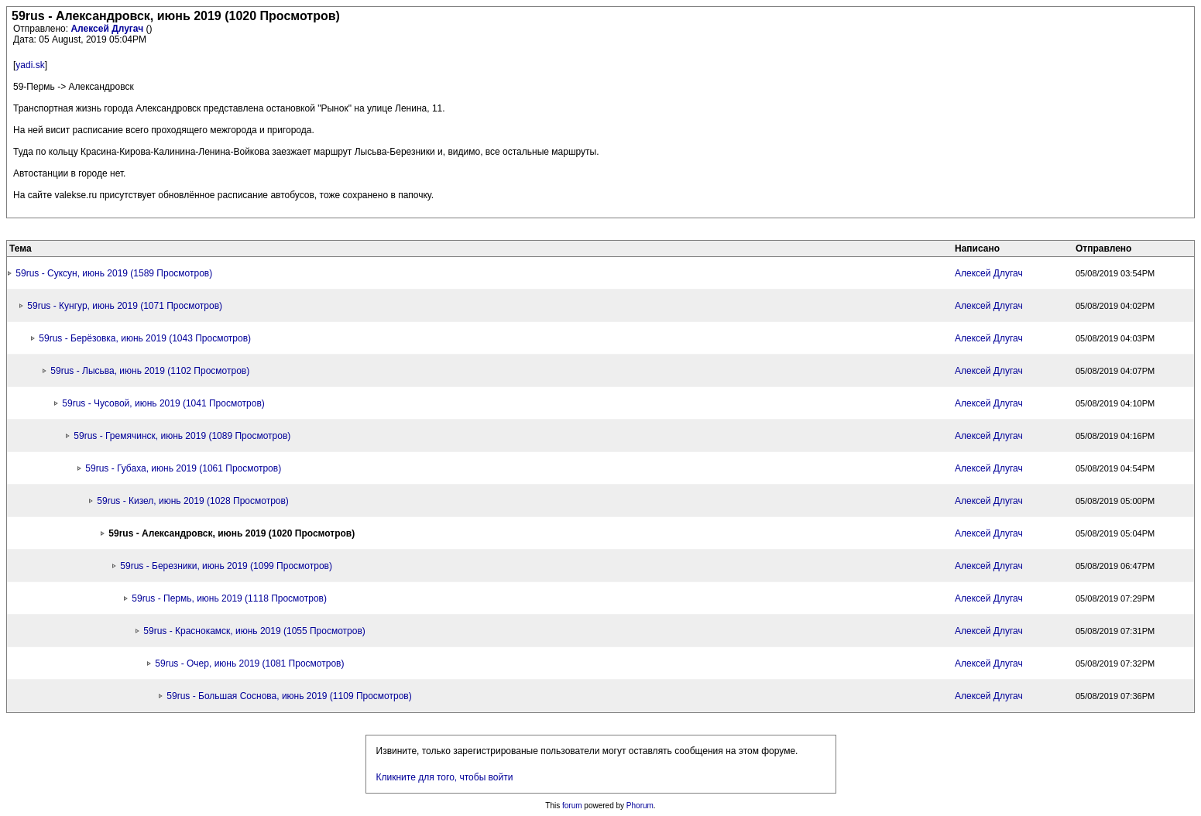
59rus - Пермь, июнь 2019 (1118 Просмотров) (229, 598)
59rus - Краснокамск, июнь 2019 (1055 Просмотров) (254, 631)
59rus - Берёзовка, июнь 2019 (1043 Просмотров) (145, 338)
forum (572, 805)
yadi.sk (29, 65)
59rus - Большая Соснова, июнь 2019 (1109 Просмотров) (288, 696)
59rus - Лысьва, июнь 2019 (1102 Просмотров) (149, 370)
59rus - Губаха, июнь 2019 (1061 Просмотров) (183, 468)
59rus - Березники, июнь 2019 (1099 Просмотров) (226, 566)
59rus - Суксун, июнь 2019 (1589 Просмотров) (113, 273)
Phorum (640, 805)
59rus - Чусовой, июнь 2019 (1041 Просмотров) (163, 403)
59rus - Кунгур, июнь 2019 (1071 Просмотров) (124, 305)
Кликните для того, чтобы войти (444, 777)
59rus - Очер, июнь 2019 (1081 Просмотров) (249, 663)
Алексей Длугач (108, 28)
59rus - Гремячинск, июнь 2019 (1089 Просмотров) (182, 435)
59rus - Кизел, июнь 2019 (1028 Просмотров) (193, 500)
